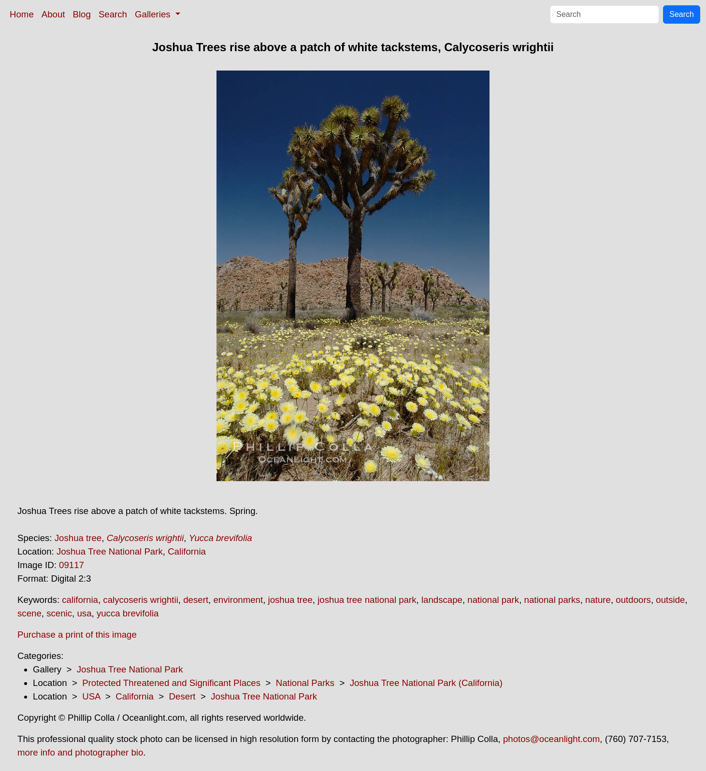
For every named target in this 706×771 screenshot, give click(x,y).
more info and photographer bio (80, 752)
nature (598, 600)
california (80, 600)
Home (22, 14)
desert (195, 600)
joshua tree (290, 600)
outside (670, 600)
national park (493, 600)
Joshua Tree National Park (110, 551)
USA (91, 696)
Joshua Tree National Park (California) (426, 683)
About (53, 14)
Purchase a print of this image (77, 634)
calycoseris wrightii (140, 600)
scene (29, 613)
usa (84, 613)
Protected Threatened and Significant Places (171, 683)
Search (113, 14)
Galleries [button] (154, 14)
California (187, 551)
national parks (552, 600)
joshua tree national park (366, 600)
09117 (71, 565)
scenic (59, 613)
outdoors (633, 600)
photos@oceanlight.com (551, 739)
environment (238, 600)
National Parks (305, 683)
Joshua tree (78, 538)
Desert (182, 696)
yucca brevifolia (128, 613)
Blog (82, 14)
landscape (441, 600)
